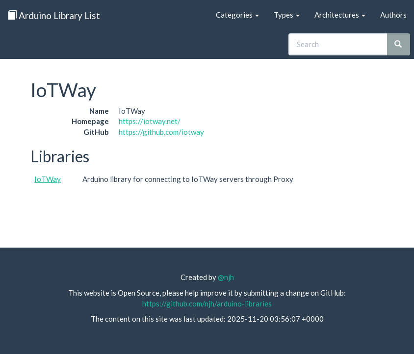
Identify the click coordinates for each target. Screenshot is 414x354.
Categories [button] (237, 14)
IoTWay (47, 179)
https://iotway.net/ (150, 121)
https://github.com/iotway (161, 131)
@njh (226, 277)
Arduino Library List (53, 15)
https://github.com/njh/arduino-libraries (207, 303)
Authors (393, 14)
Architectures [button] (339, 14)
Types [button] (287, 14)
